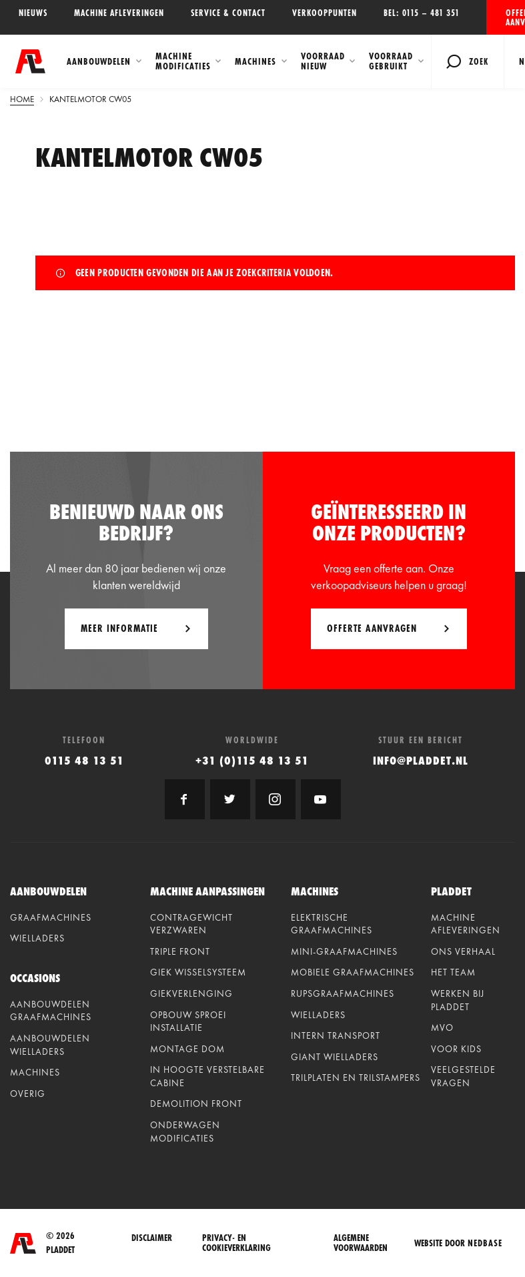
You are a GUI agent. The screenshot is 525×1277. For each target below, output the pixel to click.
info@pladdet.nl (420, 760)
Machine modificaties (183, 61)
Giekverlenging (191, 993)
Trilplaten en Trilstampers (355, 1078)
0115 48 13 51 (84, 760)
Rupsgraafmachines (342, 993)
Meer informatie (119, 628)
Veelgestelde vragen (463, 1076)
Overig (27, 1094)
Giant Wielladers (334, 1057)
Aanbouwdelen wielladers (50, 1044)
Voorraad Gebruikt (391, 61)
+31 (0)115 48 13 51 (252, 760)
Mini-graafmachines (344, 951)
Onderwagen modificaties (185, 1131)
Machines (255, 61)
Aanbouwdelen (99, 61)
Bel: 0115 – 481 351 (422, 13)
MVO (442, 1027)
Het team (453, 972)
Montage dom (187, 1049)
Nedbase (485, 1243)
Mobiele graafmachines (352, 972)
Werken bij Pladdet (457, 1000)
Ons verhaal (463, 951)
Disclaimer (151, 1238)
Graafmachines (50, 917)
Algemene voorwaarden (361, 1243)
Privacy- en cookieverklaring (236, 1243)
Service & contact (228, 13)
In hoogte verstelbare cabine (207, 1076)
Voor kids (456, 1049)
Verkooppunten (324, 13)
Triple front (180, 951)
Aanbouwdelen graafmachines (50, 1010)
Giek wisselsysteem (198, 972)
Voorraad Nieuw (323, 61)
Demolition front (196, 1104)
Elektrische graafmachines (331, 924)
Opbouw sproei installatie (188, 1021)
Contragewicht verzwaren (191, 924)
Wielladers (37, 938)
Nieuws (33, 13)
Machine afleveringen (119, 13)
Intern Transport (335, 1035)
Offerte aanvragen (515, 17)
